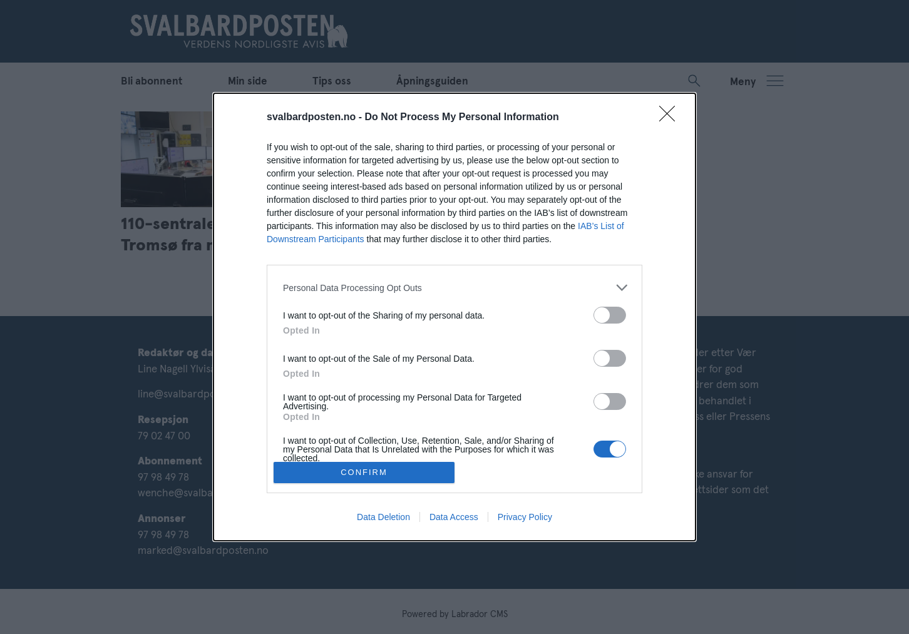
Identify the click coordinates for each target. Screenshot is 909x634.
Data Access (453, 517)
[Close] (671, 118)
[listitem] (454, 287)
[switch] (609, 315)
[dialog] (454, 317)
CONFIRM (364, 472)
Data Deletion (383, 517)
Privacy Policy (525, 517)
